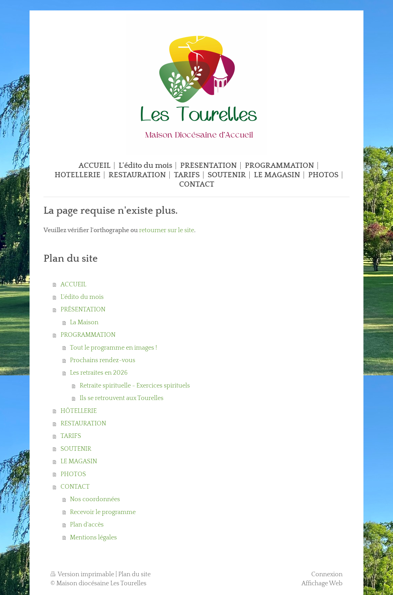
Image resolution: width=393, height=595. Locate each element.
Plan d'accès (87, 524)
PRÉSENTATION (83, 309)
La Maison (84, 322)
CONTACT (75, 486)
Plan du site (134, 574)
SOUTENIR (76, 449)
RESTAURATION (83, 423)
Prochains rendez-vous (102, 360)
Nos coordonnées (95, 499)
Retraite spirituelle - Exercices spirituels (135, 385)
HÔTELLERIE (79, 411)
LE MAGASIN (79, 461)
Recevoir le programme (103, 512)
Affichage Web (322, 583)
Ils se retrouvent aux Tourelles (121, 398)
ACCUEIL (73, 284)
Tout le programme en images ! (113, 347)
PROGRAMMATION (88, 335)
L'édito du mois (82, 297)
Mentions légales (93, 537)
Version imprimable (82, 574)
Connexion (327, 574)
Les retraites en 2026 (99, 372)
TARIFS (71, 436)
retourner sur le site (166, 230)
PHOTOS (73, 474)
